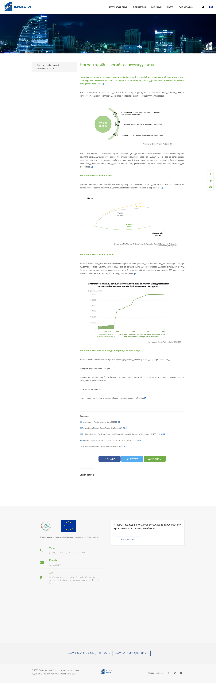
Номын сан (156, 7)
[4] (135, 273)
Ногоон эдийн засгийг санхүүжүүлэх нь (48, 66)
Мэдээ (170, 7)
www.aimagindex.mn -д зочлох (89, 653)
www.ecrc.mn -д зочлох (131, 653)
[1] (103, 84)
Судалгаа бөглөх (127, 539)
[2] (92, 167)
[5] (145, 398)
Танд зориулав (186, 7)
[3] (161, 188)
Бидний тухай (139, 7)
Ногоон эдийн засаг (118, 7)
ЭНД (117, 422)
